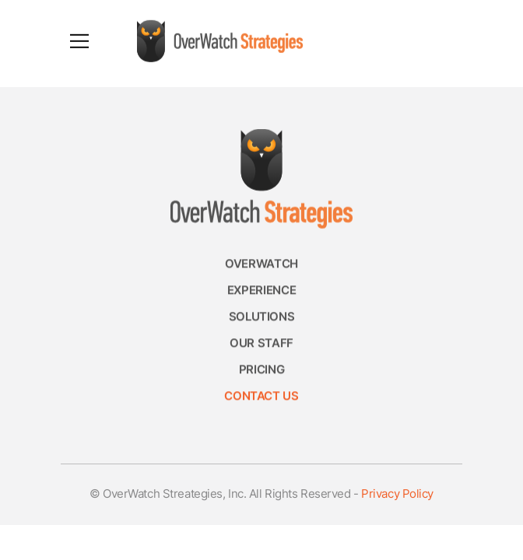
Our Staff (261, 345)
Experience (261, 292)
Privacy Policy (397, 495)
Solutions (262, 319)
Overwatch (261, 266)
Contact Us (261, 398)
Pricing (261, 372)
